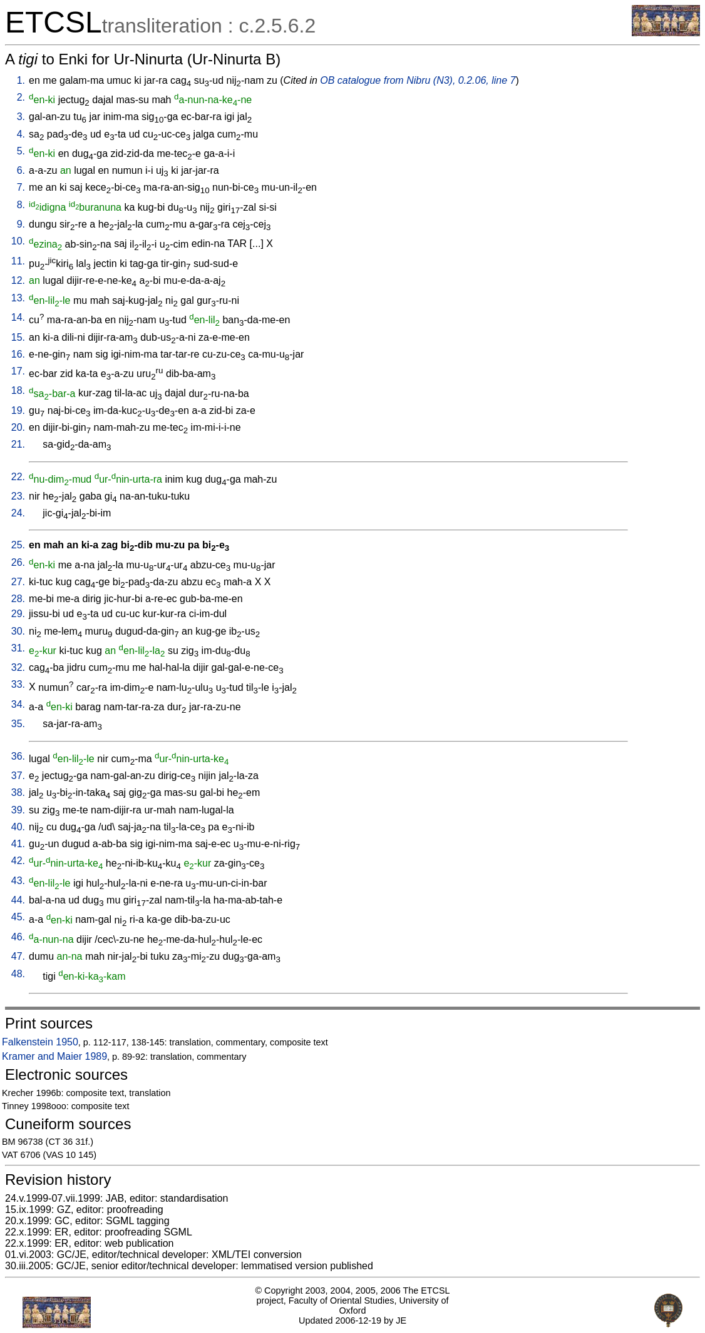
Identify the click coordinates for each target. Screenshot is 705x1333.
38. (18, 792)
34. (18, 704)
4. (21, 134)
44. (18, 900)
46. (18, 937)
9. (21, 224)
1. (21, 80)
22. (18, 476)
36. (18, 756)
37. (18, 775)
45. (18, 917)
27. (18, 581)
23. (18, 496)
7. (21, 187)
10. (18, 241)
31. (18, 648)
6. (21, 170)
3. (21, 116)
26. (18, 562)
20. (18, 427)
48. (18, 973)
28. (18, 598)
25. (18, 545)
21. (18, 444)
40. (18, 827)
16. (18, 354)
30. (18, 631)
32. (18, 667)
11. (18, 261)
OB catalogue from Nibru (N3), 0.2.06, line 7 (417, 80)
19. (18, 410)
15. (18, 337)
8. (21, 204)
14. (18, 317)
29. (18, 613)
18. (18, 390)
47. (18, 956)
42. (18, 860)
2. (21, 97)
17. (18, 371)
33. (18, 684)
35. (18, 723)
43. (18, 880)
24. (18, 513)
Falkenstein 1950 (40, 1042)
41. (18, 843)
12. (18, 280)
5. (21, 151)
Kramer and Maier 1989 (54, 1056)
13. (18, 298)
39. (18, 810)
